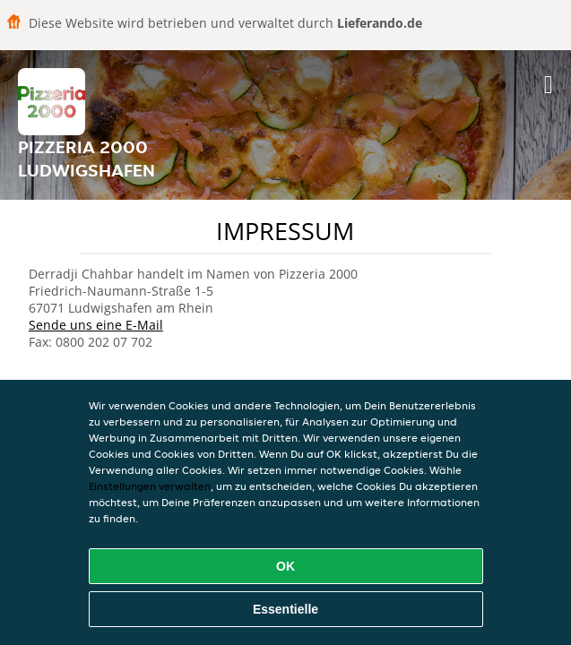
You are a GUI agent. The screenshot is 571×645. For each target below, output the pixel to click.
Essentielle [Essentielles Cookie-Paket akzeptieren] (285, 609)
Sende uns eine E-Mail (96, 324)
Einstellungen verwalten (150, 486)
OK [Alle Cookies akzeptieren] (285, 566)
